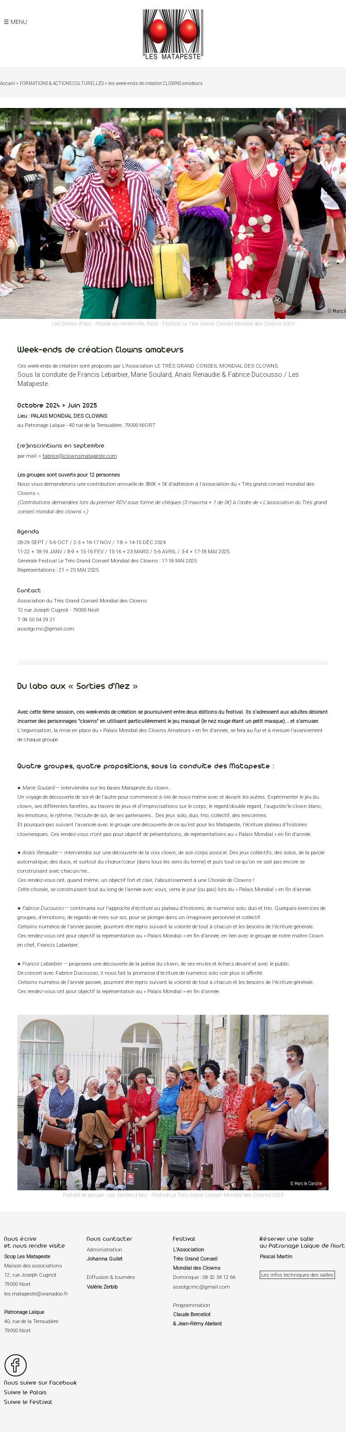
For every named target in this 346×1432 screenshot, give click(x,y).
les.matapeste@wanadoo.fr (36, 1293)
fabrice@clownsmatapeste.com (80, 456)
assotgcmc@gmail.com (45, 628)
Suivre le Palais (25, 1392)
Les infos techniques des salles (297, 1275)
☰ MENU (15, 21)
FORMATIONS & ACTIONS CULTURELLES (62, 83)
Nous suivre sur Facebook (40, 1382)
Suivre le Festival (28, 1401)
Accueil (7, 83)
